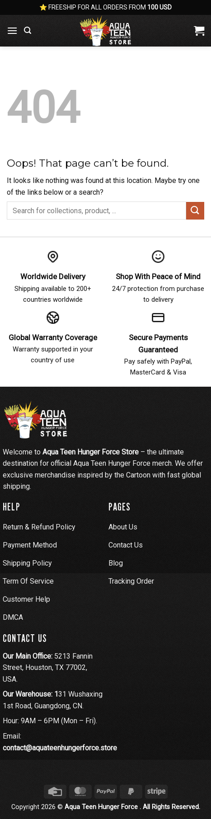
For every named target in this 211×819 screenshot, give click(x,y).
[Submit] (195, 211)
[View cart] (199, 31)
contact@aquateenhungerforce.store (60, 748)
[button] (12, 30)
